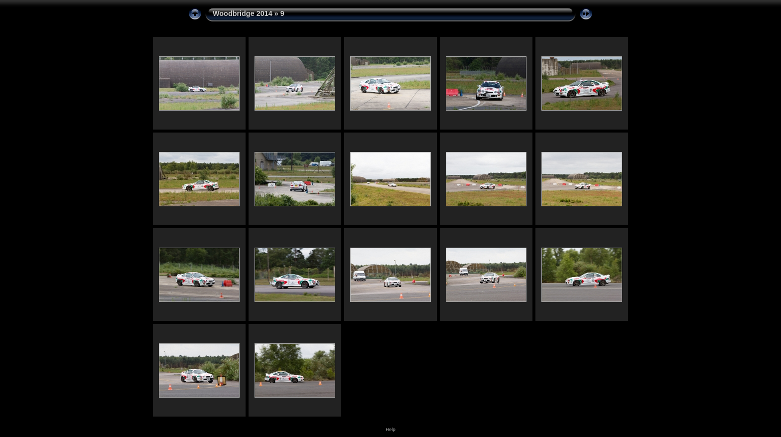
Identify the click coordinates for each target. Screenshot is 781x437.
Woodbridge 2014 (242, 13)
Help (390, 429)
